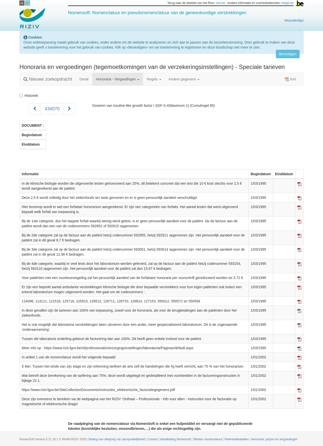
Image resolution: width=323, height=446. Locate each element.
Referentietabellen (237, 439)
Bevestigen (287, 54)
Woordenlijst (294, 20)
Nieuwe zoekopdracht (47, 79)
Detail (84, 79)
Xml (290, 79)
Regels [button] (154, 79)
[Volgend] (69, 108)
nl (22, 3)
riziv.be (220, 3)
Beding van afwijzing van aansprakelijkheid (117, 439)
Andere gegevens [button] (184, 79)
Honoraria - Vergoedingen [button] (117, 79)
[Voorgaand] (35, 108)
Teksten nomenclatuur (208, 439)
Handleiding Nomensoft (176, 439)
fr (28, 3)
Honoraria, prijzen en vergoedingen (274, 439)
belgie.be (288, 3)
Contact (152, 439)
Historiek (29, 96)
